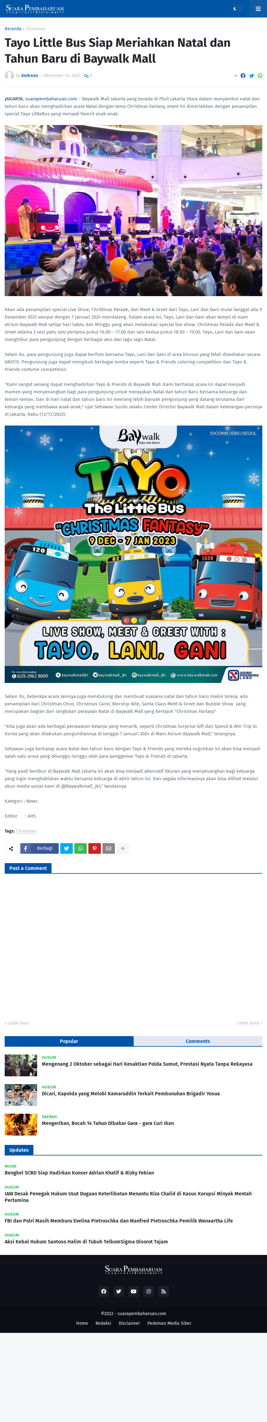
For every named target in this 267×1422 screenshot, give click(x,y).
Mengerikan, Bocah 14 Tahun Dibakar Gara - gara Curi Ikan (108, 1123)
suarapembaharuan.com (51, 99)
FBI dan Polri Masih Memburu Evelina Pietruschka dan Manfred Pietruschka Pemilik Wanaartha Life (119, 1221)
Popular (69, 1041)
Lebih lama (248, 1023)
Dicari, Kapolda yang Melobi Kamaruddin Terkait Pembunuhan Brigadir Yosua (131, 1094)
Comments (198, 1041)
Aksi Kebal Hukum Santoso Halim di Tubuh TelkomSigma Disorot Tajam (86, 1242)
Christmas (35, 29)
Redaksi (103, 1323)
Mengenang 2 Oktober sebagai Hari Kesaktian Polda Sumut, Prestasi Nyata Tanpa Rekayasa (147, 1064)
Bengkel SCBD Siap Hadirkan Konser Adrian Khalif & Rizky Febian (79, 1173)
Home (82, 1323)
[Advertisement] (133, 1376)
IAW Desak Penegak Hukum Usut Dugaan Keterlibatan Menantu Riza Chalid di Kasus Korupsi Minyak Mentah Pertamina (128, 1197)
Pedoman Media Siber (169, 1323)
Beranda (13, 29)
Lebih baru (18, 1023)
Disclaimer (129, 1323)
